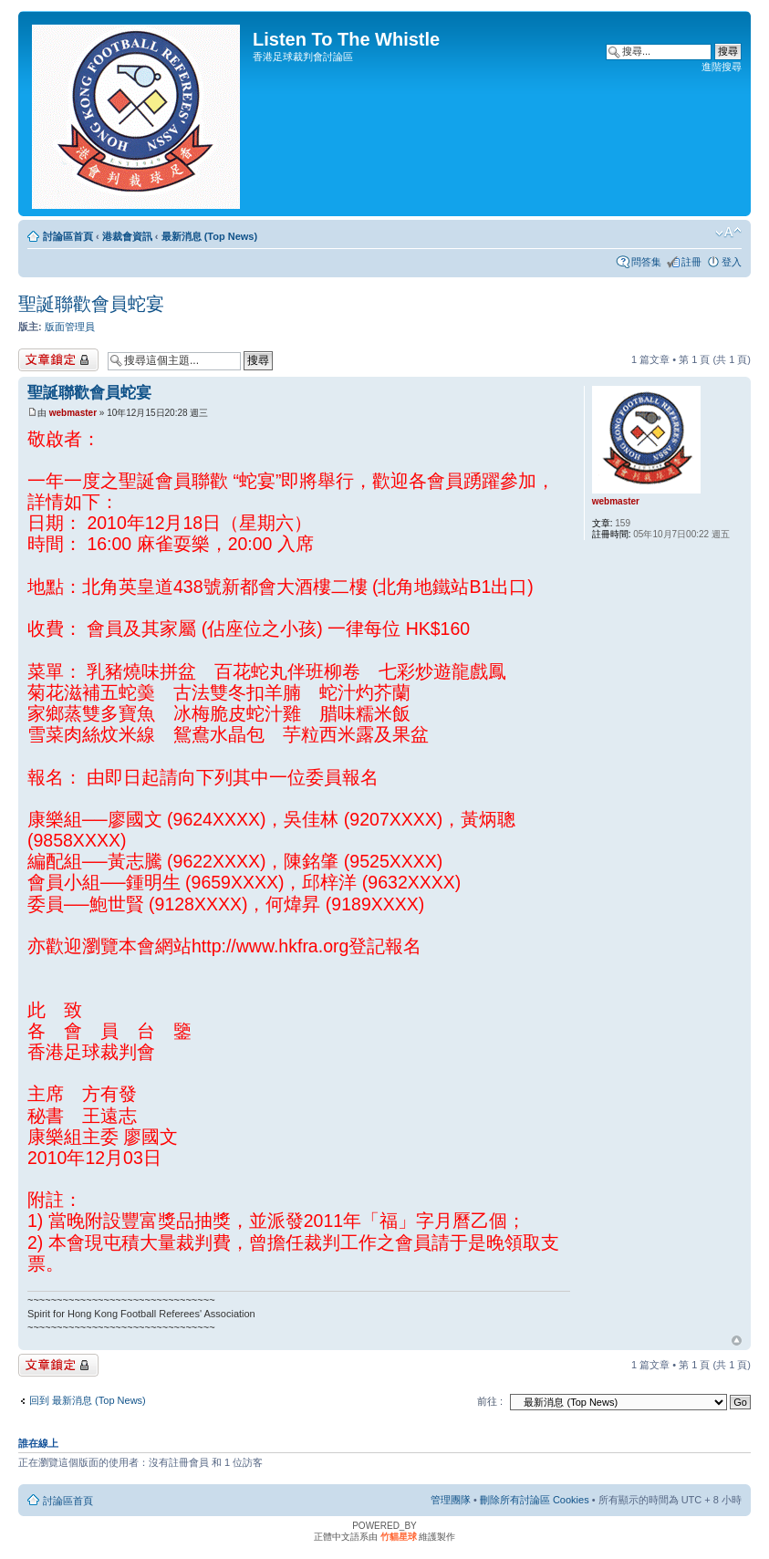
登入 (732, 261)
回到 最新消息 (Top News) (87, 1400)
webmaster (73, 413)
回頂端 (737, 1341)
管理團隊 (451, 1499)
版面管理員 (70, 326)
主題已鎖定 (58, 359)
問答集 (646, 261)
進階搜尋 (721, 66)
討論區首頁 (68, 236)
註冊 (691, 261)
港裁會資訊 (127, 236)
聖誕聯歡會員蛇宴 (91, 304)
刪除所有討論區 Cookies (534, 1499)
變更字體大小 (728, 232)
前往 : (490, 1401)
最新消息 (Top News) (209, 236)
